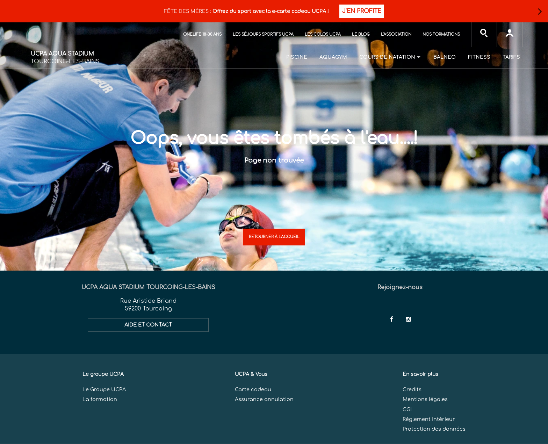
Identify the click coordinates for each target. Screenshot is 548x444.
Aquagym (333, 57)
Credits (412, 389)
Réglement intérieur (429, 419)
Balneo (444, 57)
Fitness (479, 57)
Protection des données (434, 429)
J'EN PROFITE (361, 11)
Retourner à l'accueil (274, 237)
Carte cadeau (253, 389)
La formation (99, 399)
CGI (407, 409)
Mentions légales (425, 399)
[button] (539, 11)
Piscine (296, 57)
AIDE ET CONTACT (148, 325)
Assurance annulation (264, 399)
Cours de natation (387, 57)
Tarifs (511, 57)
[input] (484, 34)
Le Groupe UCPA (104, 389)
